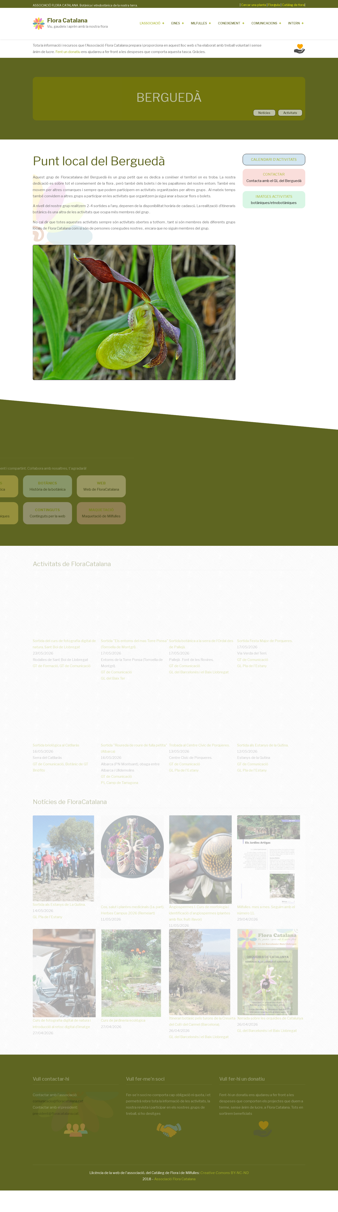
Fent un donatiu (67, 52)
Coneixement (229, 23)
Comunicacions (264, 23)
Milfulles (199, 23)
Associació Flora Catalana (175, 1179)
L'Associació (150, 23)
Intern (294, 23)
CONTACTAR (274, 174)
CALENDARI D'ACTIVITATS (274, 159)
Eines (175, 23)
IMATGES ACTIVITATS (274, 196)
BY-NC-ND (224, 1173)
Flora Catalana (67, 20)
